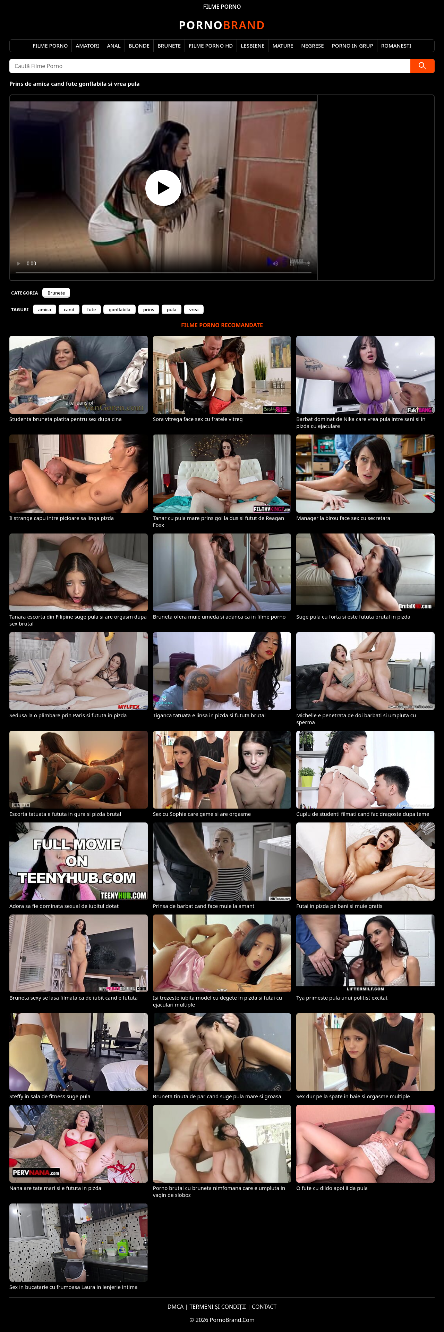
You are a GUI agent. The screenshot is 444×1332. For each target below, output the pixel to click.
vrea (193, 309)
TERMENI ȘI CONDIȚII (217, 1306)
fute (91, 309)
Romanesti (396, 45)
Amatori (87, 45)
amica (44, 309)
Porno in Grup (352, 45)
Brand (222, 24)
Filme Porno (50, 45)
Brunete (169, 45)
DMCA (176, 1306)
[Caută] (422, 66)
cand (69, 309)
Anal (113, 45)
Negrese (312, 45)
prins (148, 309)
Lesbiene (252, 45)
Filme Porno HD (211, 45)
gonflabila (119, 309)
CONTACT (264, 1306)
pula (171, 309)
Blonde (139, 45)
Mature (282, 45)
